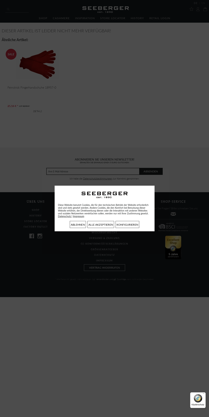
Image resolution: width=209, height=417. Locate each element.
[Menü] (204, 394)
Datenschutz (65, 216)
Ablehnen (78, 224)
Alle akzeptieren (100, 224)
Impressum (78, 216)
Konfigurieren (127, 224)
